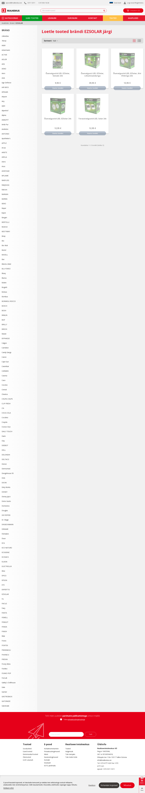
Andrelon (5, 129)
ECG (3, 543)
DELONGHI (6, 455)
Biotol (4, 250)
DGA (3, 478)
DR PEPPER (6, 515)
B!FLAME (5, 176)
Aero (3, 73)
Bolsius (4, 292)
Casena (4, 376)
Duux (4, 538)
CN (3, 408)
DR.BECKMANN (7, 524)
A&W (3, 45)
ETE (3, 585)
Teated (68, 749)
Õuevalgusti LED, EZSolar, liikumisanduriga (92, 74)
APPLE (4, 143)
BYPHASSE (6, 338)
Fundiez (4, 669)
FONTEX (5, 645)
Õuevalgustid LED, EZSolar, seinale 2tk (58, 74)
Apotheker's (6, 138)
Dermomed (6, 469)
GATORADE (6, 701)
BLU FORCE (6, 269)
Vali (51, 40)
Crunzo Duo (6, 427)
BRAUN (4, 315)
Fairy (3, 608)
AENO (4, 69)
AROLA (4, 157)
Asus (3, 166)
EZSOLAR (5, 594)
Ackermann (6, 50)
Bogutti (4, 287)
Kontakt (47, 760)
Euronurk (72, 18)
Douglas (5, 510)
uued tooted (32, 18)
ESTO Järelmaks (50, 766)
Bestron (5, 227)
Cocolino (5, 417)
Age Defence (6, 83)
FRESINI (5, 659)
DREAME (5, 529)
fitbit (3, 636)
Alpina (4, 115)
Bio (3, 241)
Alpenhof (5, 110)
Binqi (3, 236)
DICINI (4, 483)
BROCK (4, 329)
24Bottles (5, 36)
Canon (4, 357)
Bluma (4, 278)
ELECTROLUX (7, 566)
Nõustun (127, 785)
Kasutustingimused (51, 757)
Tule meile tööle (71, 757)
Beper (4, 208)
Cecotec (5, 385)
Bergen (4, 217)
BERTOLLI (5, 222)
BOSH (4, 310)
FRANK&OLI (6, 650)
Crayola (4, 422)
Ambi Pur (5, 124)
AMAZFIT (5, 120)
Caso (3, 380)
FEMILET (5, 622)
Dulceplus (5, 534)
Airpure (4, 97)
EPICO (4, 576)
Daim (4, 436)
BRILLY (4, 324)
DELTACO (5, 459)
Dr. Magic (5, 520)
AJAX (3, 106)
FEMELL (5, 617)
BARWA (4, 199)
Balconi (4, 190)
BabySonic (5, 185)
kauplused (133, 18)
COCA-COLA (6, 413)
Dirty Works (6, 487)
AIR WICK (5, 87)
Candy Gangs (6, 352)
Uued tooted (27, 751)
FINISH (4, 631)
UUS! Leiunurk (28, 760)
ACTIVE (4, 55)
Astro (4, 162)
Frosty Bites (6, 664)
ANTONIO (5, 134)
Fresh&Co (5, 655)
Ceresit (4, 390)
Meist (46, 754)
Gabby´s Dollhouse (9, 682)
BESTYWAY (6, 231)
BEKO (4, 203)
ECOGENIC (6, 552)
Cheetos (5, 394)
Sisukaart (47, 763)
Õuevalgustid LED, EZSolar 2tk (57, 119)
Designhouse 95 (8, 473)
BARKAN (5, 194)
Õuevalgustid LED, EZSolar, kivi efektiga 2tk (127, 74)
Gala (3, 687)
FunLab (4, 678)
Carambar (5, 366)
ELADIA (4, 562)
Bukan (4, 334)
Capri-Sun (5, 362)
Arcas (4, 148)
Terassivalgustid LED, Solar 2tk (92, 119)
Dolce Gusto (6, 501)
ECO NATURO (7, 548)
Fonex (4, 641)
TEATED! (113, 18)
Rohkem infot (8, 788)
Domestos (6, 506)
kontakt (92, 18)
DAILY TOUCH (7, 431)
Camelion (5, 348)
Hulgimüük (69, 751)
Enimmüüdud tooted (30, 754)
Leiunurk (52, 18)
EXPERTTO (6, 589)
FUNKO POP (6, 673)
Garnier (4, 692)
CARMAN (5, 371)
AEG (3, 64)
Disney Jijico (6, 496)
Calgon (4, 343)
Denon (4, 464)
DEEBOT (5, 445)
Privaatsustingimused (52, 751)
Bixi (3, 259)
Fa (3, 599)
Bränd (6, 30)
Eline (3, 571)
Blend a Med (6, 264)
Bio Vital (5, 245)
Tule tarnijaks (70, 754)
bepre (4, 213)
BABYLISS (5, 180)
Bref (3, 320)
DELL (4, 450)
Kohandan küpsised (109, 785)
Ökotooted (27, 757)
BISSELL (5, 255)
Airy (3, 101)
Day (3, 441)
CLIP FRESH (6, 403)
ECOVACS (5, 557)
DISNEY (4, 492)
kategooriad (11, 18)
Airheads (5, 92)
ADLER (4, 59)
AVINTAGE (5, 171)
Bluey (4, 273)
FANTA (4, 613)
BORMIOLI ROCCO (9, 301)
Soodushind (27, 749)
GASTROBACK (7, 696)
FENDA (4, 627)
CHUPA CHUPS (7, 399)
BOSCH (4, 306)
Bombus (5, 296)
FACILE (4, 603)
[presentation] (72, 727)
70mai (4, 41)
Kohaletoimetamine (51, 749)
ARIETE (4, 152)
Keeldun (91, 785)
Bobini (4, 283)
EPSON (4, 580)
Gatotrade (5, 706)
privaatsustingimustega (76, 719)
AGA (3, 78)
